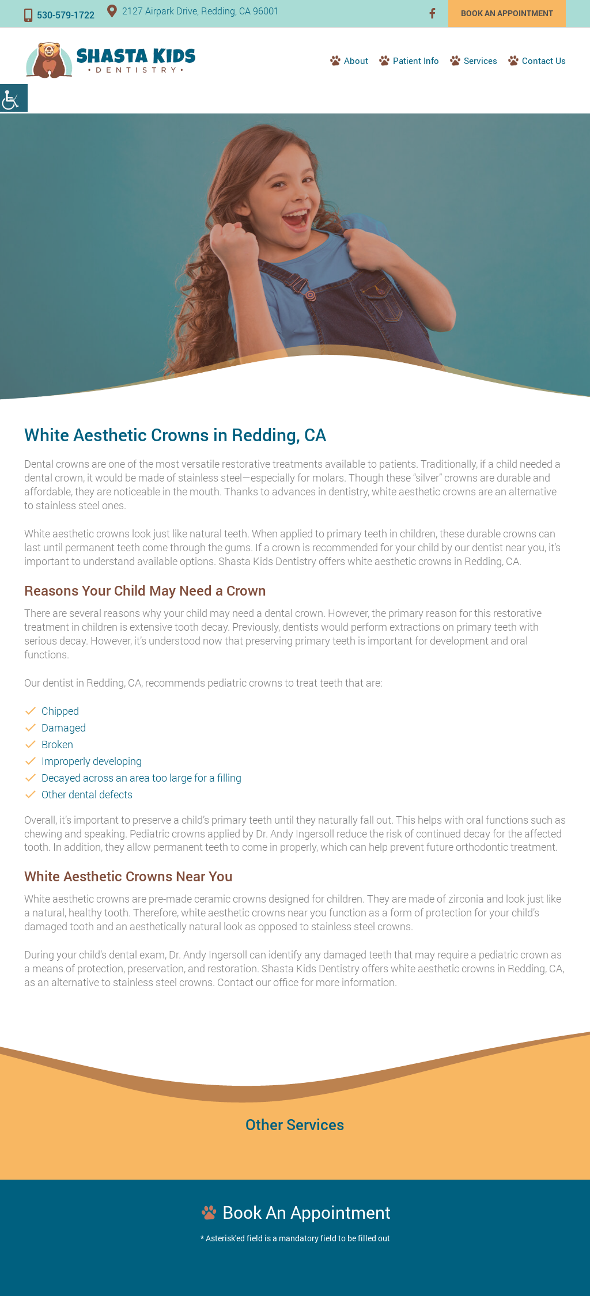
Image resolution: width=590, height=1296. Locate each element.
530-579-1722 (59, 15)
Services (480, 60)
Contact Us (544, 60)
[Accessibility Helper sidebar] (14, 98)
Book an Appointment (507, 12)
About (356, 60)
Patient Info (416, 60)
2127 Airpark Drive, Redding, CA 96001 (193, 11)
